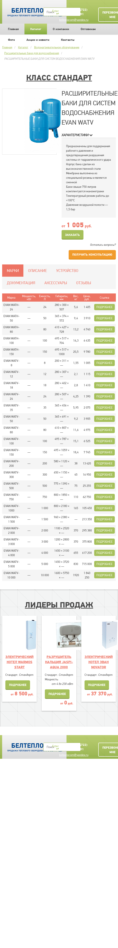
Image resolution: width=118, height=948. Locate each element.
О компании (61, 29)
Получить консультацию (92, 254)
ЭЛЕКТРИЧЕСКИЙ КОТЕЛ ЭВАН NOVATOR (99, 662)
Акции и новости (37, 40)
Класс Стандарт (59, 77)
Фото (11, 40)
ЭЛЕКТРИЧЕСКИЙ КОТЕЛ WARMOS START (19, 662)
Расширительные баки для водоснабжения (31, 53)
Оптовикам (88, 29)
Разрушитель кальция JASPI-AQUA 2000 (59, 662)
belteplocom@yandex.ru (73, 19)
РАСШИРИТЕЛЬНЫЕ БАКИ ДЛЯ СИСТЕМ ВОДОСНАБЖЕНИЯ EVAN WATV (49, 58)
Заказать (72, 235)
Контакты (67, 40)
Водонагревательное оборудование (56, 47)
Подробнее (104, 307)
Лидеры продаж (59, 604)
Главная (13, 29)
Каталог (35, 29)
